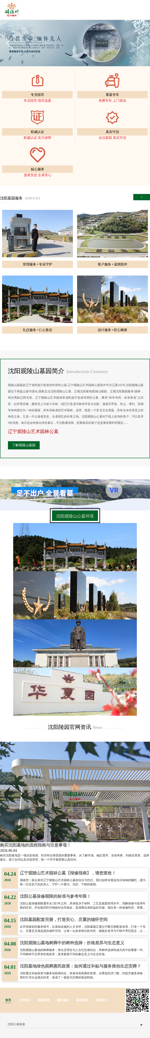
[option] (75, 43)
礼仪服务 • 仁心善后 (37, 330)
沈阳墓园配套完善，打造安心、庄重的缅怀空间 (64, 919)
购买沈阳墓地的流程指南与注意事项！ (35, 845)
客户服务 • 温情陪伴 (112, 264)
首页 (8, 1000)
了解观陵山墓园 (24, 445)
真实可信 (112, 132)
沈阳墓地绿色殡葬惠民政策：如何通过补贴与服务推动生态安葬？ (80, 966)
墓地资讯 (82, 1000)
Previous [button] (9, 43)
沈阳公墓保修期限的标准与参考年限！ (55, 896)
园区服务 (63, 1000)
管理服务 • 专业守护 (37, 264)
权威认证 (37, 132)
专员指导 (37, 94)
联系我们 (101, 1000)
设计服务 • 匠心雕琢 (112, 330)
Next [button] (140, 43)
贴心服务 (37, 169)
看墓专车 (112, 94)
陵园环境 (44, 1000)
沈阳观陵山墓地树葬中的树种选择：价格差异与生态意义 (72, 942)
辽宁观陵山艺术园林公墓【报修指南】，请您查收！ (68, 873)
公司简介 (24, 1000)
